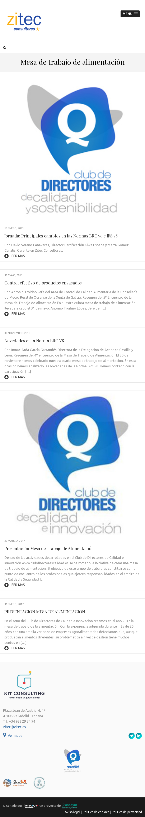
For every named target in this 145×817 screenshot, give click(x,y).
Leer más (14, 256)
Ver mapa (12, 735)
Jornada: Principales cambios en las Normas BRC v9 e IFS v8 (61, 236)
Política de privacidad (127, 812)
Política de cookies (96, 812)
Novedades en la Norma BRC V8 (34, 340)
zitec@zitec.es (14, 727)
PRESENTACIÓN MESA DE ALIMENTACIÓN (44, 611)
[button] (130, 13)
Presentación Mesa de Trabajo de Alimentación (49, 548)
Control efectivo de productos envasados (43, 282)
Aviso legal (72, 812)
